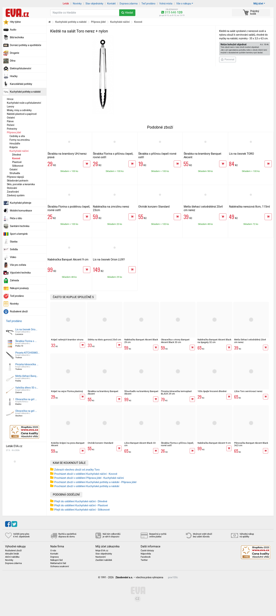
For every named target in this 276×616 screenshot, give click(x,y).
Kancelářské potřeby (21, 84)
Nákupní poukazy (19, 288)
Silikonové (17, 165)
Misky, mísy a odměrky (19, 110)
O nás (53, 550)
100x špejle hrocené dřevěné (211, 391)
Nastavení (100, 557)
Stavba (13, 241)
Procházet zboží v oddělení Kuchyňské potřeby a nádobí (86, 486)
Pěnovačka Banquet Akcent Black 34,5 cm (251, 444)
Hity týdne (15, 21)
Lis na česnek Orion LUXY (109, 259)
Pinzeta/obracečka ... (26, 364)
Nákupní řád (56, 560)
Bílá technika (17, 37)
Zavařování (13, 191)
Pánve (10, 121)
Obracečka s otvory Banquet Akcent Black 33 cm (175, 340)
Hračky (13, 76)
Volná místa (165, 3)
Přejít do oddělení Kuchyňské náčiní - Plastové (81, 505)
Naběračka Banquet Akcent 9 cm (68, 259)
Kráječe (14, 147)
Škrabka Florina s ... (26, 341)
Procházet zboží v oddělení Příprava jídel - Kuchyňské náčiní (89, 478)
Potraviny (12, 128)
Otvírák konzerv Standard (154, 206)
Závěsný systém (15, 195)
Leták (66, 3)
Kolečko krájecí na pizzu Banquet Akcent (67, 444)
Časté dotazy (147, 550)
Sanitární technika (19, 226)
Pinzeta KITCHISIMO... (27, 352)
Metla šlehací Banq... (26, 376)
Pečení (10, 125)
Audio (13, 29)
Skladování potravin (17, 180)
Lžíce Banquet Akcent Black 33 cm (140, 444)
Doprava (54, 557)
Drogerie (14, 52)
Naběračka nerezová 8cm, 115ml (249, 206)
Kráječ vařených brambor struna (67, 339)
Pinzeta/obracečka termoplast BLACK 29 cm (176, 392)
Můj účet (258, 3)
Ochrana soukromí (59, 566)
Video (13, 257)
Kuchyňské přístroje (20, 202)
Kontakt (111, 3)
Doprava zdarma (129, 3)
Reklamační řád (58, 563)
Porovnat (227, 59)
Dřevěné (16, 154)
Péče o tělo (16, 218)
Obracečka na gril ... (26, 399)
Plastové (17, 162)
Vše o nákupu (183, 3)
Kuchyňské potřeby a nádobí (25, 91)
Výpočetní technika (20, 272)
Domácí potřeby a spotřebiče (25, 45)
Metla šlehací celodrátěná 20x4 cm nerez (250, 340)
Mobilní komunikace (21, 210)
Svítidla (14, 249)
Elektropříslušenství (20, 68)
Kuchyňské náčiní (19, 151)
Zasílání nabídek (103, 560)
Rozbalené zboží (19, 311)
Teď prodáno (148, 3)
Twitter (144, 560)
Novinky (77, 3)
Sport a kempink (19, 233)
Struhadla (15, 173)
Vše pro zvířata (18, 264)
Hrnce (10, 99)
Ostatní (11, 117)
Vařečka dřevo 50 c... (26, 387)
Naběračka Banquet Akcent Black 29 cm (141, 340)
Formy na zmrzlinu (20, 139)
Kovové (16, 158)
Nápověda (146, 554)
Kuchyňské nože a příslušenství (24, 102)
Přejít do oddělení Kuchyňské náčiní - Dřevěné (80, 501)
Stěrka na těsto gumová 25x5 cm (104, 339)
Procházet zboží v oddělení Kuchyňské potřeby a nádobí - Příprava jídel (95, 482)
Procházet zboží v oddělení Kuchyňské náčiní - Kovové (85, 473)
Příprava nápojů (15, 176)
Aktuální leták (12, 554)
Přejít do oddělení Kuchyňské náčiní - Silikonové (82, 509)
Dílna (12, 60)
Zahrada (14, 280)
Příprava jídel (14, 132)
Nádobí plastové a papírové (22, 114)
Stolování (12, 188)
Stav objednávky (94, 3)
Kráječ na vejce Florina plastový (67, 391)
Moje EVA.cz (101, 550)
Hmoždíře (15, 143)
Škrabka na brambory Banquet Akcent (103, 392)
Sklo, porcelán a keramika (21, 184)
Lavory (10, 106)
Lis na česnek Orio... (26, 329)
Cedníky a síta (17, 136)
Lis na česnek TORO (241, 153)
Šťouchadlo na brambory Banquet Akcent (141, 392)
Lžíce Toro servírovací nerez (248, 391)
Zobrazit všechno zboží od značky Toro (77, 469)
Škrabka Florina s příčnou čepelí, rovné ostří (177, 444)
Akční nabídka (12, 557)
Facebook (145, 557)
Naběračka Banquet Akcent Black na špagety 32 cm (214, 340)
